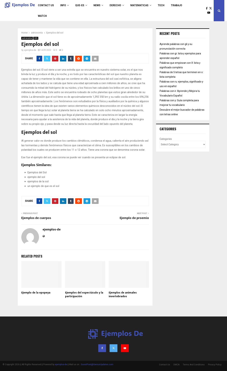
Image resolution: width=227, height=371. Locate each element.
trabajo (176, 5)
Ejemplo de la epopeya (35, 292)
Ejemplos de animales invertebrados (123, 294)
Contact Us (46, 5)
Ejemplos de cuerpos (36, 218)
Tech (161, 5)
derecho (115, 5)
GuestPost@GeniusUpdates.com (97, 364)
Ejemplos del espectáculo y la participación (84, 294)
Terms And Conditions (194, 364)
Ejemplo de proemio (134, 218)
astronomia (27, 38)
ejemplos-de (30, 50)
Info (63, 5)
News (96, 5)
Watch (42, 16)
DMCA (176, 364)
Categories (166, 139)
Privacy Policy (215, 364)
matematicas (139, 5)
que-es (79, 5)
